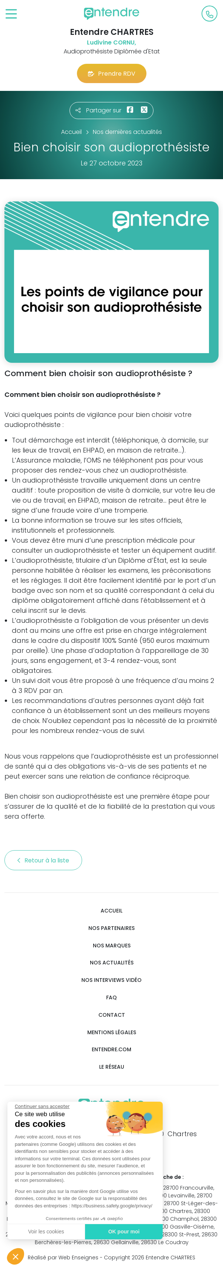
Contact (111, 1015)
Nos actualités (112, 963)
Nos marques (112, 946)
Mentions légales (111, 1032)
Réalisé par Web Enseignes (63, 1257)
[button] (15, 1256)
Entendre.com (111, 1049)
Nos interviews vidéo (111, 980)
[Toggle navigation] (11, 14)
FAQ (111, 998)
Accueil (111, 911)
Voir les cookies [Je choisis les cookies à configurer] (46, 1232)
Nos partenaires (111, 928)
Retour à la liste (43, 860)
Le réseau (111, 1067)
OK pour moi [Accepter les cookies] (123, 1232)
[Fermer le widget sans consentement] (42, 1106)
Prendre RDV (111, 73)
